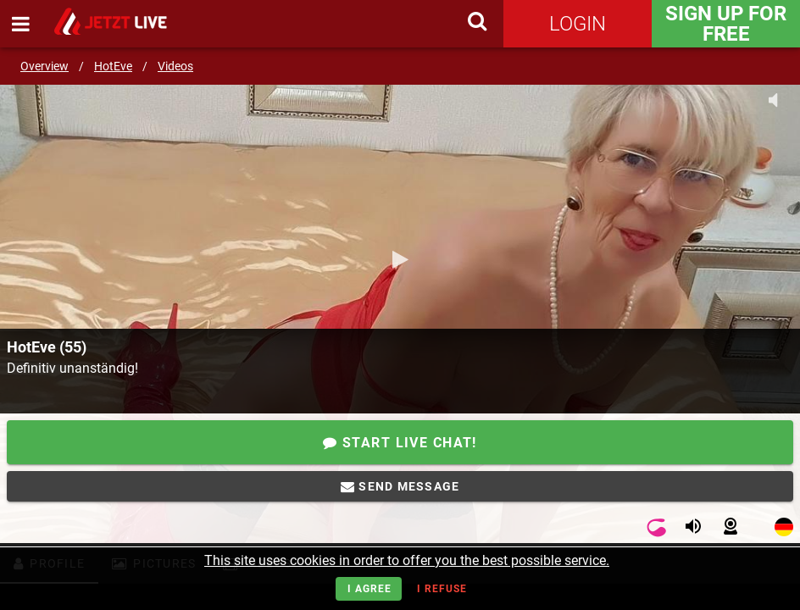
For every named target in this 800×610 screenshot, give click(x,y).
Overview (44, 66)
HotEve (113, 66)
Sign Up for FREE (725, 24)
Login (577, 24)
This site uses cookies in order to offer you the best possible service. (406, 560)
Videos (175, 66)
